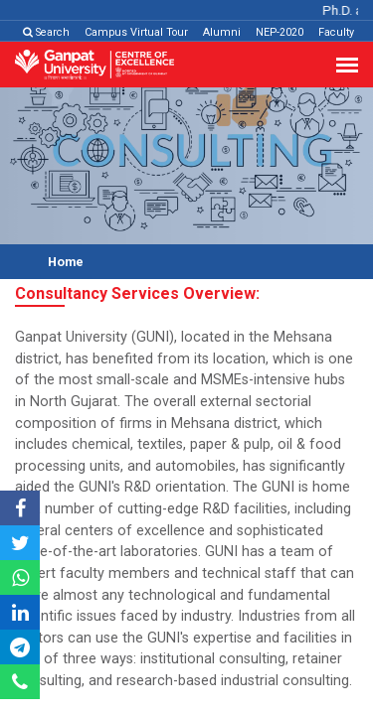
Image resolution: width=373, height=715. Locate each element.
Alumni (222, 32)
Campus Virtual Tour (136, 32)
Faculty (336, 32)
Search (46, 32)
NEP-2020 (279, 32)
